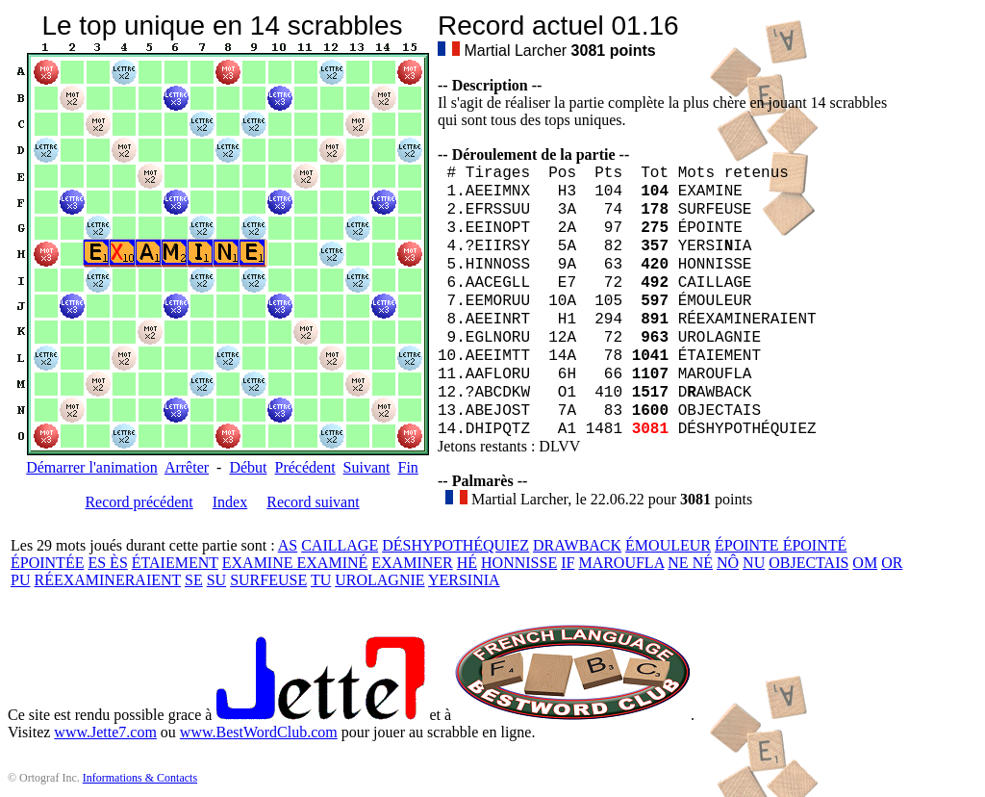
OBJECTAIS (808, 562)
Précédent (305, 467)
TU (321, 580)
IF (567, 562)
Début (247, 467)
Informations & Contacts (140, 777)
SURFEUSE (268, 580)
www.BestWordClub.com (259, 732)
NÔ (728, 562)
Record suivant (312, 502)
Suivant (367, 467)
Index (230, 502)
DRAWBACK (577, 545)
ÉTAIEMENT (175, 562)
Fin (407, 467)
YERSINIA (464, 580)
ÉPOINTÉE (47, 562)
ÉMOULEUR (668, 545)
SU (216, 580)
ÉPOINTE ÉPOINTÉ (780, 545)
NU (754, 562)
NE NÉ (690, 562)
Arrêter (186, 467)
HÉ (467, 562)
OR (891, 562)
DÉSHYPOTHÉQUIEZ (455, 545)
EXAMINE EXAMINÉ (295, 562)
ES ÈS (107, 562)
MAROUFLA (621, 562)
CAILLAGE (339, 545)
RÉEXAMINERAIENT (107, 580)
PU (20, 580)
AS (287, 545)
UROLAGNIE (379, 580)
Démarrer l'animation (92, 467)
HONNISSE (519, 562)
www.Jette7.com (105, 732)
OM (864, 562)
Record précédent (138, 502)
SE (194, 580)
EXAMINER (411, 562)
